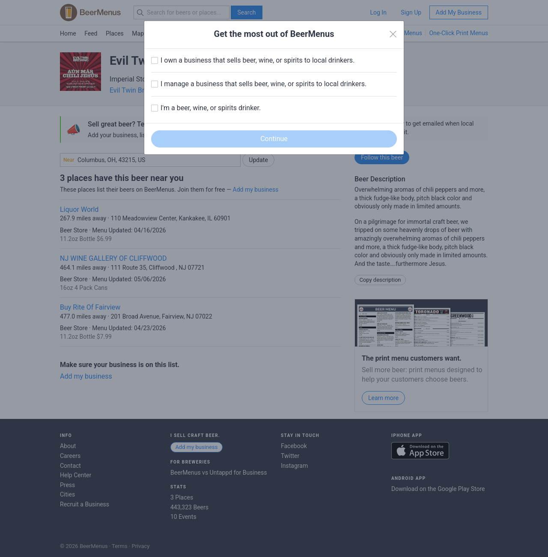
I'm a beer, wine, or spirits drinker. (211, 108)
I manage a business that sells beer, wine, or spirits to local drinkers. (263, 84)
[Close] (393, 34)
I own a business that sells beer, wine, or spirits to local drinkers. (257, 60)
